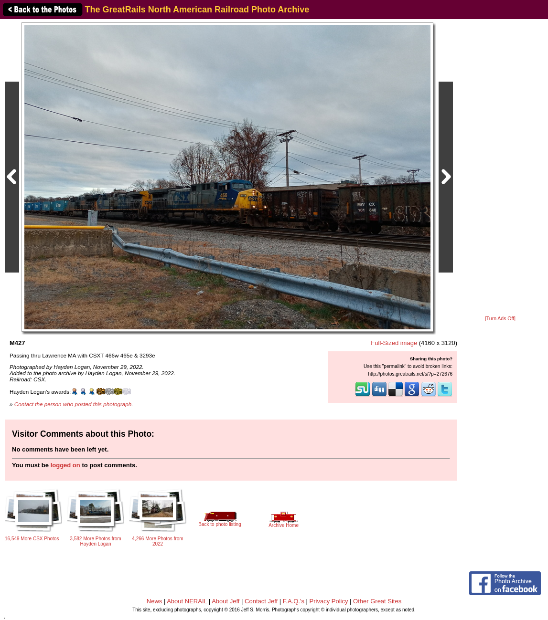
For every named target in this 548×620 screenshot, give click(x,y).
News (154, 601)
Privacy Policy (329, 601)
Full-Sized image (394, 343)
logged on (65, 465)
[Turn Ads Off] (500, 318)
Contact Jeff (261, 601)
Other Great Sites (377, 601)
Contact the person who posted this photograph (73, 404)
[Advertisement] (500, 168)
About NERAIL (187, 601)
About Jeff (225, 601)
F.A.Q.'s (293, 601)
